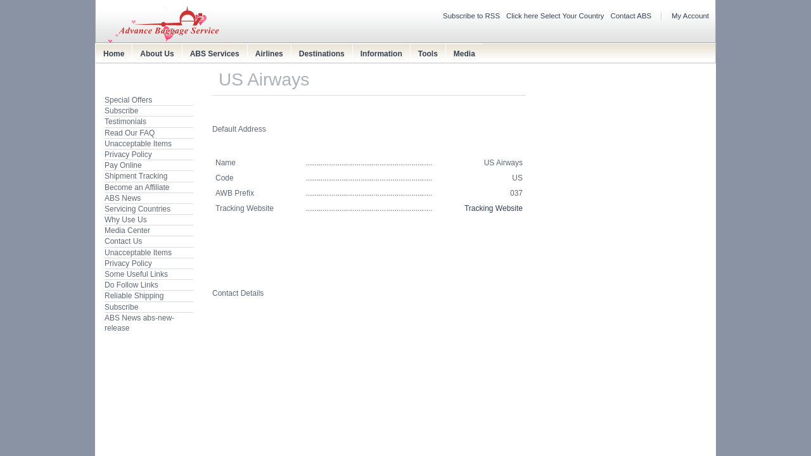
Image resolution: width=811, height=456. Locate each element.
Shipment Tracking (136, 176)
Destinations (322, 53)
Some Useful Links (136, 274)
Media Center (127, 230)
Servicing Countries (137, 209)
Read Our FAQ (130, 133)
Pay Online (123, 165)
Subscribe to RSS (471, 16)
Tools (428, 53)
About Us (157, 53)
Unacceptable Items (138, 143)
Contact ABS (631, 16)
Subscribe (121, 110)
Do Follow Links (131, 285)
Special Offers (128, 100)
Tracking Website (493, 208)
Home (113, 53)
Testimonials (125, 121)
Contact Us (123, 241)
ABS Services (214, 53)
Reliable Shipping (134, 295)
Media (464, 53)
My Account (690, 16)
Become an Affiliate (137, 187)
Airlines (269, 53)
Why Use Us (126, 219)
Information (381, 53)
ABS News (123, 198)
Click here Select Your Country (555, 16)
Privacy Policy (128, 154)
